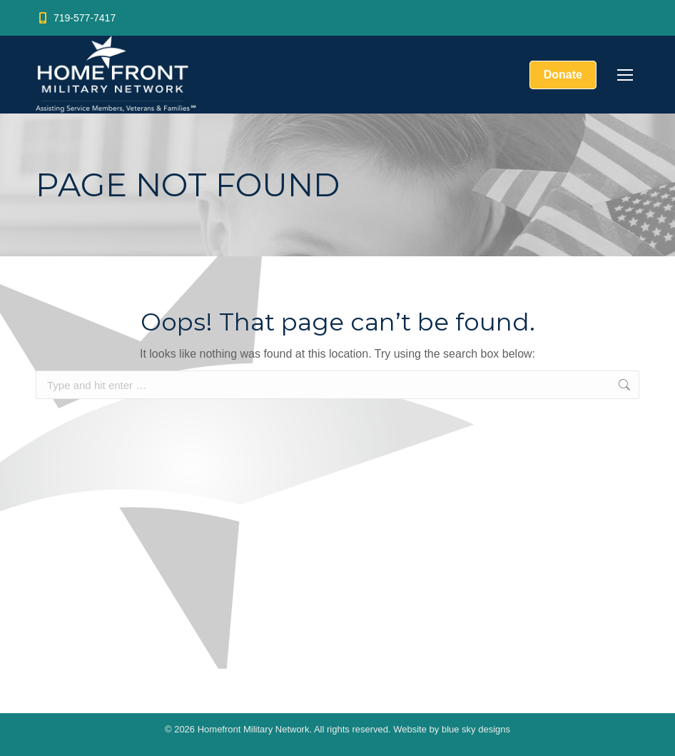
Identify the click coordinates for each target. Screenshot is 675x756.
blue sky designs (476, 729)
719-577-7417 (76, 18)
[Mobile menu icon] (625, 75)
